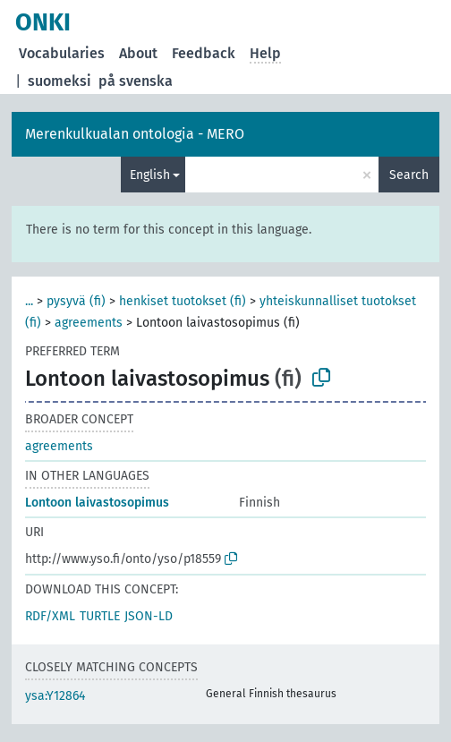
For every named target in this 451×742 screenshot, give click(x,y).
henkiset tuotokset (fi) (182, 301)
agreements (89, 322)
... (29, 301)
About (138, 53)
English (150, 175)
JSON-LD (148, 616)
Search (409, 175)
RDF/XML (50, 616)
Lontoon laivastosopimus (97, 502)
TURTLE (100, 616)
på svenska (135, 81)
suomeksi (59, 81)
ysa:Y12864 (55, 696)
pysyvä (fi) (76, 301)
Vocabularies (62, 53)
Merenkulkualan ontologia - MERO (134, 133)
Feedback (203, 53)
